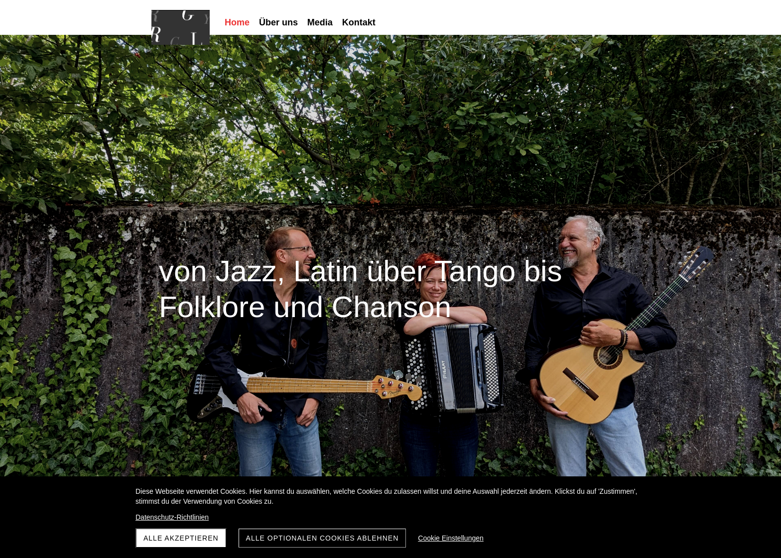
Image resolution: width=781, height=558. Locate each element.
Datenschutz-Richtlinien (172, 517)
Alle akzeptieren (181, 538)
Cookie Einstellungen (451, 538)
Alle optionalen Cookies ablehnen (322, 538)
